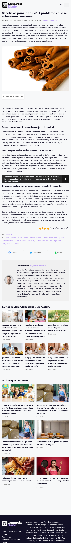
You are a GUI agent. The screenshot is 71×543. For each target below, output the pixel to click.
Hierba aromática (21, 241)
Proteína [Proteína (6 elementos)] (29, 538)
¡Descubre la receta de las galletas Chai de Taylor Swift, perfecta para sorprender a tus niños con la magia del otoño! (17, 446)
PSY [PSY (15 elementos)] (59, 538)
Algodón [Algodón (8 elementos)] (47, 522)
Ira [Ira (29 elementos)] (62, 532)
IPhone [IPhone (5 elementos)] (57, 532)
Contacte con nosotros (11, 531)
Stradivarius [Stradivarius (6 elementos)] (59, 540)
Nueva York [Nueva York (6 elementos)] (55, 535)
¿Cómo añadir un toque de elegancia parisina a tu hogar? (52, 443)
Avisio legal (6, 537)
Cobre (25, 238)
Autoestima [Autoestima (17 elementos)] (52, 525)
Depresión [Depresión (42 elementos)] (60, 527)
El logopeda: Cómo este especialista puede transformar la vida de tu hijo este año (35, 362)
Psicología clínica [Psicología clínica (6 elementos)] (40, 538)
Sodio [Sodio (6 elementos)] (38, 540)
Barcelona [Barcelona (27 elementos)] (36, 527)
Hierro (31, 241)
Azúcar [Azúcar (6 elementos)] (28, 527)
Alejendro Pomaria (38, 265)
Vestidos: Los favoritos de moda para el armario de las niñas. (58, 328)
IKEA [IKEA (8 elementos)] (35, 532)
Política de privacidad (11, 539)
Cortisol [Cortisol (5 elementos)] (52, 527)
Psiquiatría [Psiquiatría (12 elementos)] (53, 538)
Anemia (13, 238)
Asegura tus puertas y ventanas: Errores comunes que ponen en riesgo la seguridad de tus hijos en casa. (12, 331)
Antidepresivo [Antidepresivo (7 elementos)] (31, 525)
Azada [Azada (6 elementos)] (60, 525)
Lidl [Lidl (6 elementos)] (65, 532)
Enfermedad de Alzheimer (46, 238)
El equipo (5, 534)
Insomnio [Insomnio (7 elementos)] (42, 532)
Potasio (15, 244)
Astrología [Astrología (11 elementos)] (42, 525)
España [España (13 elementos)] (29, 530)
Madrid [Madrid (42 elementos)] (28, 535)
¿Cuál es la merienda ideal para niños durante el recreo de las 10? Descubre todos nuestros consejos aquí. (35, 331)
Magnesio (57, 241)
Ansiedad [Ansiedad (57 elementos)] (55, 522)
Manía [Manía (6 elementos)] (34, 535)
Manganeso (7, 244)
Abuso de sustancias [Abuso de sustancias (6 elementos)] (34, 522)
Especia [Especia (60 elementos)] (36, 530)
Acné (7, 238)
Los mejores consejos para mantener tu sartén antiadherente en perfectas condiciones (53, 481)
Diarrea (32, 238)
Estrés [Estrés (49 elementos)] (61, 530)
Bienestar (8, 234)
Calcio (19, 238)
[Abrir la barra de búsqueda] (61, 5)
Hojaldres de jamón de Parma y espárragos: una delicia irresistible (17, 479)
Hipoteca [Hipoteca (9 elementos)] (29, 532)
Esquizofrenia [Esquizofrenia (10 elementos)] (52, 530)
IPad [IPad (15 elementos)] (52, 532)
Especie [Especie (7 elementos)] (43, 530)
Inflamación (40, 241)
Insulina (49, 241)
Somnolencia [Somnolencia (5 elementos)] (47, 540)
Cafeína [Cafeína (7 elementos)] (45, 527)
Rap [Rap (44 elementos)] (63, 538)
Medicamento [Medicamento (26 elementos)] (44, 535)
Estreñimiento (7, 241)
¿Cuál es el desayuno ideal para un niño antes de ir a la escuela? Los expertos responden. (12, 362)
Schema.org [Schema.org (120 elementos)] (31, 540)
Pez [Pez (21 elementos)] (62, 535)
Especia (61, 238)
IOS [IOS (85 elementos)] (48, 532)
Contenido (14, 97)
